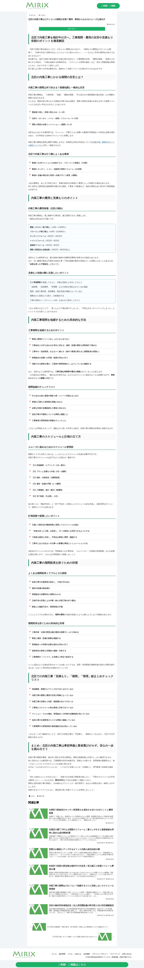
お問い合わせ (127, 954)
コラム (32, 796)
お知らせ (78, 954)
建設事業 (62, 954)
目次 (70, 29)
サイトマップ (115, 954)
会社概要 (86, 954)
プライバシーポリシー (100, 954)
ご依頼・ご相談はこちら (72, 964)
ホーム (54, 954)
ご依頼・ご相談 (108, 6)
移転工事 (40, 796)
